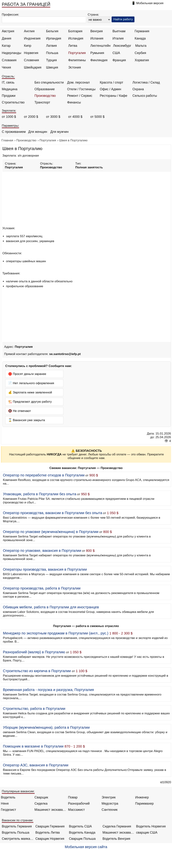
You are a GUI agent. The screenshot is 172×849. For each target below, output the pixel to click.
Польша (52, 53)
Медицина (9, 89)
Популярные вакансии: (18, 791)
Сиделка (41, 803)
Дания (6, 38)
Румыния (97, 53)
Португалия (77, 53)
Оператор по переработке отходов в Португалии (44, 475)
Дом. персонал (78, 82)
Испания (96, 38)
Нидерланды (11, 53)
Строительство (13, 102)
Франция (119, 60)
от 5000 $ (97, 117)
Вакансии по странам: (17, 820)
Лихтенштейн (100, 45)
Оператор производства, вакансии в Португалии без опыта (52, 513)
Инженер (142, 797)
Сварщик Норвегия (49, 838)
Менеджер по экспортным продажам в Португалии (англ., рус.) (55, 633)
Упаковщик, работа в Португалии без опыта (39, 494)
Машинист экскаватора (50, 809)
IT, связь (8, 82)
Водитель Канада (82, 832)
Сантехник (110, 809)
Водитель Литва (47, 832)
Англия (29, 31)
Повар (72, 797)
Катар (6, 45)
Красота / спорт (111, 82)
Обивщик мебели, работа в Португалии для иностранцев (51, 607)
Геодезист (8, 809)
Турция (51, 60)
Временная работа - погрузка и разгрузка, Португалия (48, 690)
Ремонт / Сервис (79, 95)
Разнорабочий (79, 803)
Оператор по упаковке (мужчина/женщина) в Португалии (51, 532)
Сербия (140, 53)
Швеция (52, 67)
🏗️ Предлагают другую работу (30, 401)
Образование (44, 89)
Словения (31, 60)
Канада (140, 38)
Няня (5, 803)
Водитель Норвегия (151, 826)
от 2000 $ (31, 117)
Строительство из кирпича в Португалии (37, 671)
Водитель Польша (15, 832)
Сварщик (41, 797)
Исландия (75, 38)
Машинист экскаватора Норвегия (118, 832)
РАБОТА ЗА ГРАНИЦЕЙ (26, 4)
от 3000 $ (53, 117)
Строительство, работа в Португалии (34, 709)
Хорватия (142, 60)
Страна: (93, 14)
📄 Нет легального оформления (31, 383)
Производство (45, 95)
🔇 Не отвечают (19, 411)
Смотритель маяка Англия (18, 838)
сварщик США (146, 832)
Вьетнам (118, 31)
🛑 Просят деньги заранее (27, 374)
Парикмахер (144, 803)
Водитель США (80, 826)
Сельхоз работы (144, 95)
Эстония (74, 67)
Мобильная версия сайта (86, 847)
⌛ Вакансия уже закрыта (26, 420)
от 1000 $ (9, 117)
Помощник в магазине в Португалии (33, 746)
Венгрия (96, 31)
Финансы (74, 102)
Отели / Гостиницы (81, 89)
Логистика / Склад (146, 82)
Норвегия (31, 53)
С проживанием (14, 132)
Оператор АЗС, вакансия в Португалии (35, 765)
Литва (72, 45)
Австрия (8, 31)
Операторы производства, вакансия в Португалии (45, 569)
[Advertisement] (86, 198)
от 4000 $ (75, 117)
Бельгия (52, 31)
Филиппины (77, 60)
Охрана (138, 89)
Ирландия (53, 38)
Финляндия (98, 60)
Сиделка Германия (117, 826)
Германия (142, 31)
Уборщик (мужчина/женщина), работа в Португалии (46, 727)
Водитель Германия (17, 826)
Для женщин (37, 132)
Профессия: (10, 14)
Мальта (140, 45)
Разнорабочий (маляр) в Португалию (34, 652)
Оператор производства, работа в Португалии (42, 588)
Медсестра (110, 803)
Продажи (8, 95)
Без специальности (49, 82)
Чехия (6, 67)
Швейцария (32, 67)
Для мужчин (59, 132)
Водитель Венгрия (116, 838)
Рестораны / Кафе (113, 95)
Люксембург (122, 45)
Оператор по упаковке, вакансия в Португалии (42, 551)
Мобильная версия (149, 3)
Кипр (27, 45)
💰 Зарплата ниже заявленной (30, 392)
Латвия (51, 45)
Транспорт (42, 102)
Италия (118, 38)
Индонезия (32, 38)
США (116, 53)
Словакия (9, 60)
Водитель (8, 797)
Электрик (109, 797)
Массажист (76, 809)
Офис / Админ (110, 89)
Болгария (75, 31)
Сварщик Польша (82, 838)
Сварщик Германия (50, 826)
